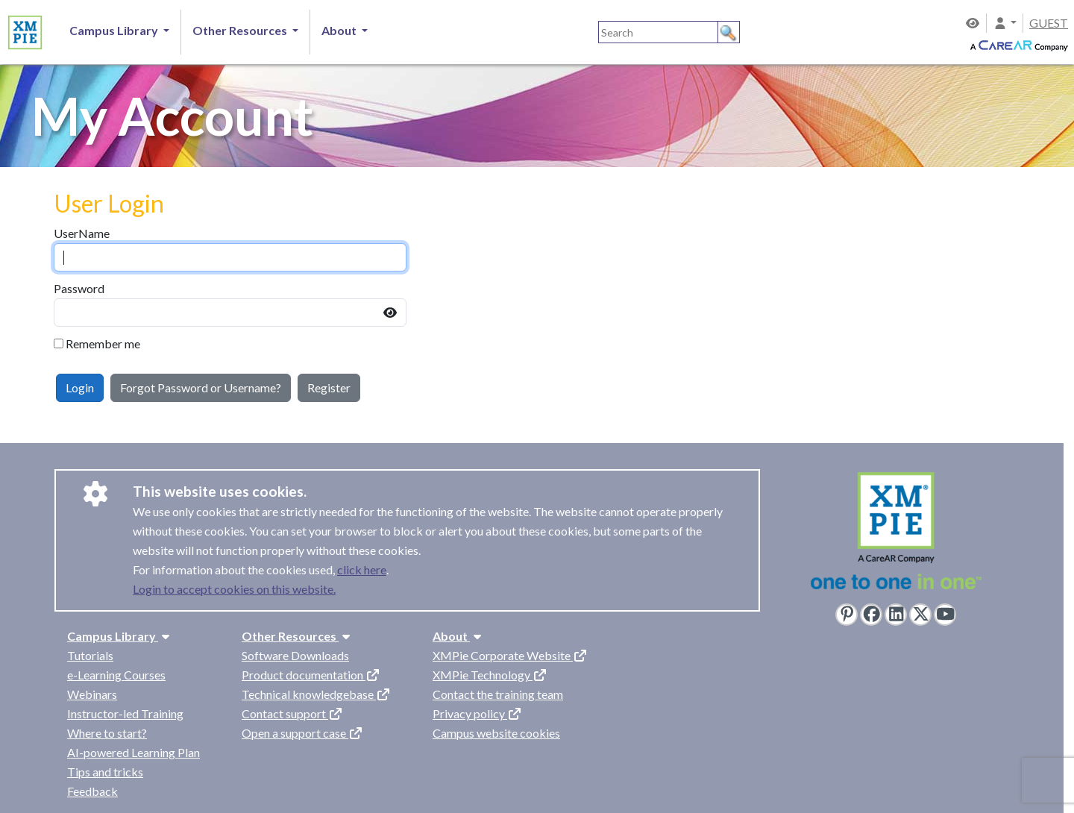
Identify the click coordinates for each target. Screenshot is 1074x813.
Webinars (92, 694)
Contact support (292, 713)
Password (79, 288)
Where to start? (107, 733)
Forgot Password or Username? (200, 387)
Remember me (103, 343)
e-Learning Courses (116, 675)
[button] (1005, 23)
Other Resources (298, 636)
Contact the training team (498, 694)
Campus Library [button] (114, 30)
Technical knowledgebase (316, 694)
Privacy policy (477, 713)
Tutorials (90, 655)
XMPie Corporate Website (510, 655)
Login (80, 387)
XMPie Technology (490, 675)
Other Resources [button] (240, 30)
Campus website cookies (496, 733)
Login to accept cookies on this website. (234, 589)
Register (329, 387)
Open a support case (302, 733)
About (459, 636)
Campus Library (120, 636)
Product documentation (311, 675)
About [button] (340, 30)
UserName (82, 233)
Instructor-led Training (125, 713)
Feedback (92, 791)
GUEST (1048, 23)
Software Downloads (295, 655)
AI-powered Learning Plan (133, 752)
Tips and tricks (105, 772)
